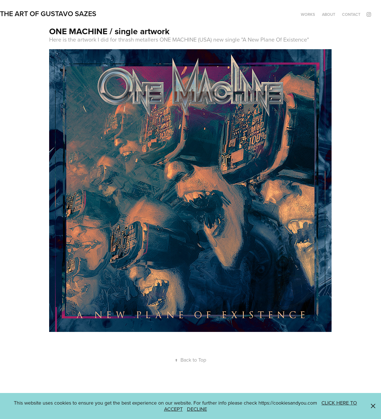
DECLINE (197, 408)
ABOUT (328, 14)
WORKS (308, 14)
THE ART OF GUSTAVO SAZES (48, 13)
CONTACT (351, 14)
